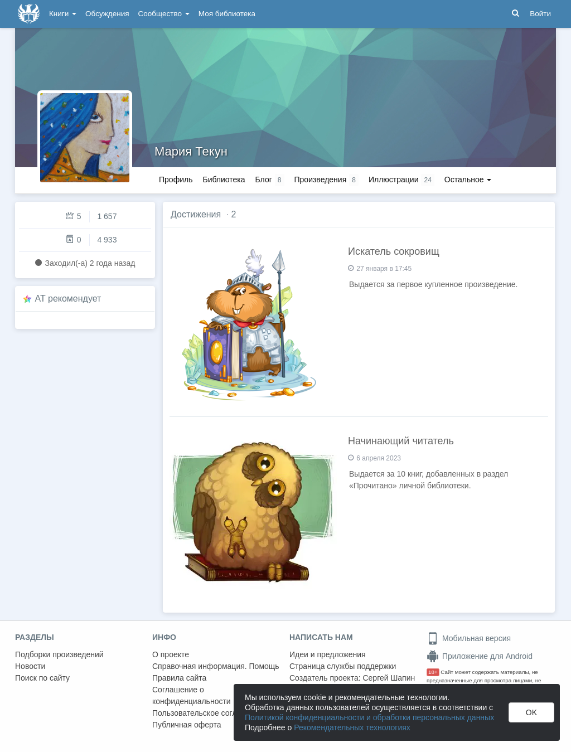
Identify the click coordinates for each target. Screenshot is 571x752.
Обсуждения (107, 13)
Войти (540, 13)
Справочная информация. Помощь (215, 666)
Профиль (175, 179)
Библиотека (223, 179)
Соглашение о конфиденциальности (191, 695)
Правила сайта (179, 677)
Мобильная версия (469, 638)
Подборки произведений (59, 654)
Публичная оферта (186, 724)
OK (531, 712)
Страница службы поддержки (342, 666)
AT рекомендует (68, 298)
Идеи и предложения (327, 654)
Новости (30, 666)
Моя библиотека (227, 13)
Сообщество (164, 13)
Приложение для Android (480, 656)
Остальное (468, 179)
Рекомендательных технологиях (352, 727)
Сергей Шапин (388, 677)
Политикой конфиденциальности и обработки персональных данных (369, 717)
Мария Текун (191, 151)
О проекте (170, 654)
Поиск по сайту (42, 677)
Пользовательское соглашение (208, 713)
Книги (62, 13)
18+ (433, 672)
